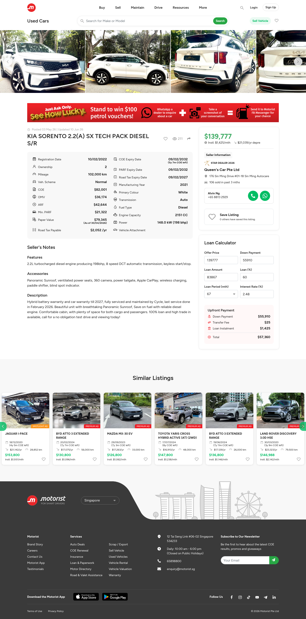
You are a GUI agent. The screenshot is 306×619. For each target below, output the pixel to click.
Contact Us (34, 557)
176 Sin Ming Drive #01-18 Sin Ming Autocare (239, 176)
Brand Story (35, 544)
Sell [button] (118, 8)
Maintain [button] (137, 8)
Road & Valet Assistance (86, 575)
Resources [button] (181, 8)
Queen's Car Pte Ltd (221, 169)
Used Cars (38, 21)
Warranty (115, 575)
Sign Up (270, 7)
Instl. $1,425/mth (217, 142)
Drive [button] (158, 8)
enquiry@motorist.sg (181, 569)
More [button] (203, 8)
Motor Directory (80, 569)
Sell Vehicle (260, 21)
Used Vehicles (118, 557)
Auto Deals (77, 544)
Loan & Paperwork (82, 563)
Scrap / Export (118, 544)
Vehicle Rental (118, 563)
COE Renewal (79, 550)
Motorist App (36, 563)
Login (254, 7)
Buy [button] (102, 8)
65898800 (174, 561)
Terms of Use (34, 611)
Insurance (76, 557)
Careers (32, 550)
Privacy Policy (56, 611)
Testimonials (35, 569)
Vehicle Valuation (120, 569)
